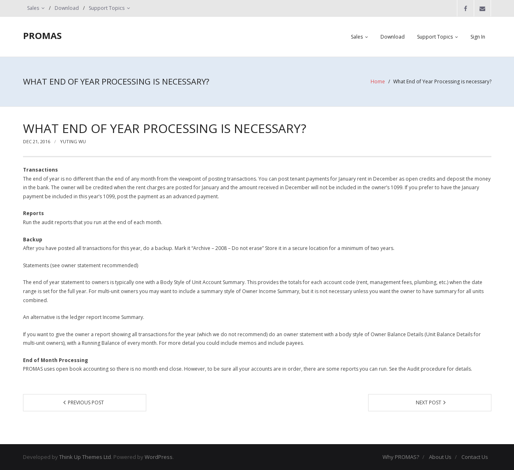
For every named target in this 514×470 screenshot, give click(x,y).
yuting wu (73, 141)
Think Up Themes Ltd (85, 457)
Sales (33, 8)
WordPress (159, 457)
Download (67, 8)
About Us (440, 457)
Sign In (477, 36)
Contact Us (474, 457)
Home (378, 81)
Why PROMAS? (401, 457)
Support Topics (106, 8)
